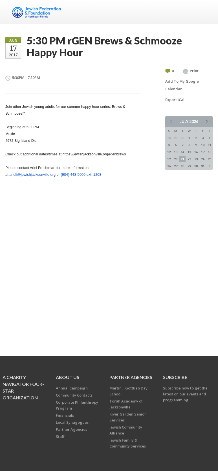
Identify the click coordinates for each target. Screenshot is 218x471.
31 (202, 166)
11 (209, 145)
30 (196, 166)
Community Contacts (74, 395)
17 (202, 152)
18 (209, 152)
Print (191, 71)
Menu (206, 12)
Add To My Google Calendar (182, 85)
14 (182, 152)
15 (189, 152)
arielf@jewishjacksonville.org (32, 174)
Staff (60, 436)
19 (169, 159)
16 (196, 152)
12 (169, 152)
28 (182, 166)
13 (175, 152)
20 (175, 159)
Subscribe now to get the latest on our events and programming (185, 394)
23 (196, 159)
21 (182, 159)
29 (189, 166)
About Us (67, 377)
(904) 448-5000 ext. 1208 (81, 174)
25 (209, 159)
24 (202, 159)
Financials (65, 415)
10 (202, 145)
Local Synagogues (72, 422)
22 (189, 159)
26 (169, 166)
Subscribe (175, 377)
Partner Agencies (71, 429)
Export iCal (174, 99)
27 (175, 166)
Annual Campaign (72, 388)
